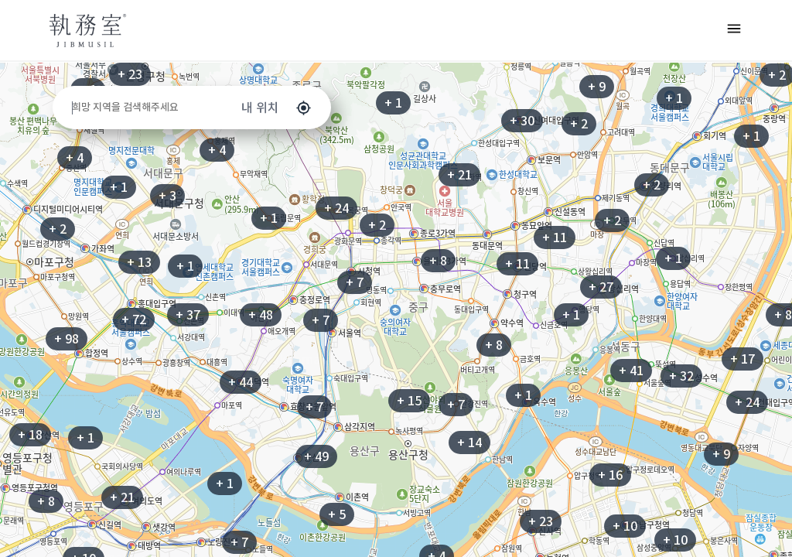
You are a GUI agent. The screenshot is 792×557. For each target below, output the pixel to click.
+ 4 (75, 158)
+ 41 (631, 370)
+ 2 (652, 185)
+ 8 (494, 345)
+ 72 (133, 319)
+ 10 (675, 540)
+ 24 (336, 208)
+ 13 (139, 262)
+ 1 (393, 103)
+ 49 (316, 456)
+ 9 (721, 454)
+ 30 (522, 120)
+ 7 (355, 282)
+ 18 (30, 435)
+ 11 (554, 237)
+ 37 (188, 315)
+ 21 (459, 175)
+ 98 (66, 339)
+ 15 (409, 400)
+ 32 (681, 376)
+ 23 (130, 74)
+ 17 (742, 359)
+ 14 (469, 442)
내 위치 (276, 108)
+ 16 (610, 475)
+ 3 (167, 195)
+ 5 (337, 514)
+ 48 (260, 315)
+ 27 (601, 287)
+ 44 (240, 382)
